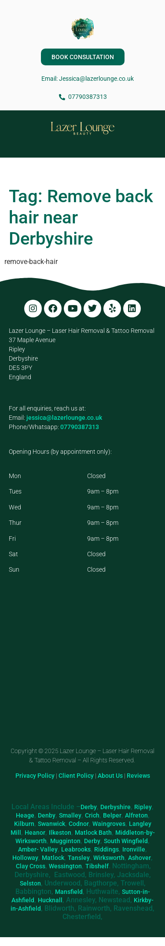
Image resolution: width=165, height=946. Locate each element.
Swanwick (51, 823)
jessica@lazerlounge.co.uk (64, 417)
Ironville (133, 849)
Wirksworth (109, 857)
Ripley (143, 806)
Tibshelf (97, 866)
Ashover (139, 857)
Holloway (25, 857)
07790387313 (79, 426)
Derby (89, 806)
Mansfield (69, 891)
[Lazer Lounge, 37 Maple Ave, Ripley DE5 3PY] (82, 671)
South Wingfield (126, 840)
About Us (110, 775)
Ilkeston (60, 832)
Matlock (53, 857)
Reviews (138, 775)
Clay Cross (30, 866)
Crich (92, 815)
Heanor (35, 832)
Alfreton (136, 815)
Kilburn (24, 823)
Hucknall (50, 900)
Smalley (70, 815)
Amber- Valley (38, 849)
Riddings (106, 849)
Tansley (79, 857)
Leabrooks (76, 849)
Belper (112, 815)
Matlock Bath (93, 832)
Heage (25, 815)
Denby (46, 815)
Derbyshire (115, 806)
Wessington (65, 866)
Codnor (79, 823)
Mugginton (65, 840)
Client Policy (76, 775)
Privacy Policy (35, 775)
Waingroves (108, 823)
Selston (30, 883)
